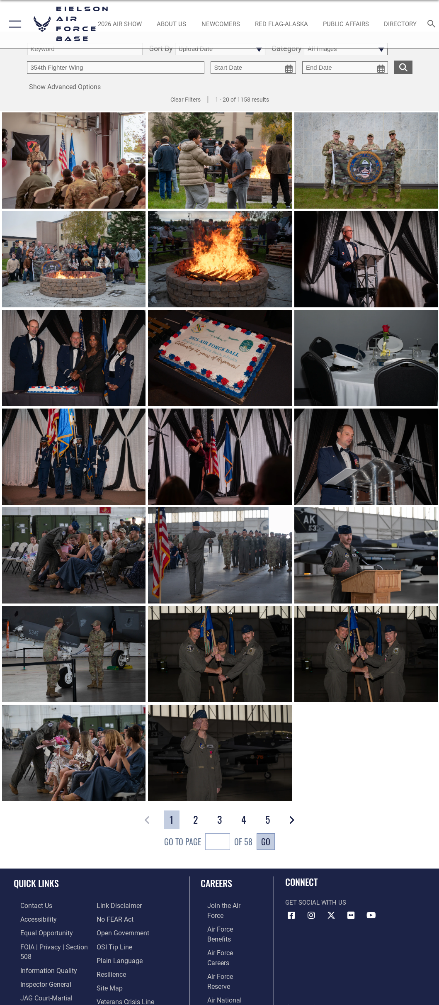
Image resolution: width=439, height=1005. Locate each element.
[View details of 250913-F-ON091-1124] (74, 259)
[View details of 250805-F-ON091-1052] (74, 654)
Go (265, 841)
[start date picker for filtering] (253, 67)
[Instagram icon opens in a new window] (311, 915)
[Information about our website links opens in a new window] (118, 905)
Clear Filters (185, 99)
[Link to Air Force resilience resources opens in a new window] (111, 969)
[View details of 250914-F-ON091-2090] (366, 259)
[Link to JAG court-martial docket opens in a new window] (49, 991)
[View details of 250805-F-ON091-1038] (74, 753)
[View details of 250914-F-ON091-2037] (219, 358)
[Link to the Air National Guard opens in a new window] (226, 956)
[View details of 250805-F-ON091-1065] (366, 555)
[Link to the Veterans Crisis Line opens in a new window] (125, 995)
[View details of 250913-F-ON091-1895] (219, 457)
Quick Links (36, 883)
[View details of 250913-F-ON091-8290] (74, 358)
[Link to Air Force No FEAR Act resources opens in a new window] (115, 918)
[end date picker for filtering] (345, 67)
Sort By (161, 49)
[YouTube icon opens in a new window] (371, 915)
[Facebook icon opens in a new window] (291, 915)
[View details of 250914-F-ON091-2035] (366, 358)
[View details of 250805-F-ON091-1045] (366, 654)
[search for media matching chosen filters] (403, 67)
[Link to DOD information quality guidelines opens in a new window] (40, 965)
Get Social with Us (315, 902)
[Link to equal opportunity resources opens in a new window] (38, 930)
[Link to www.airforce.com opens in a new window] (225, 905)
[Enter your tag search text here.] (115, 67)
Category (287, 49)
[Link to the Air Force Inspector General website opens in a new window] (38, 978)
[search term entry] (85, 49)
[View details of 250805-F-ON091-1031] (219, 753)
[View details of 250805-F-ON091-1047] (219, 654)
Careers (216, 883)
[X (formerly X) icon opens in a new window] (331, 915)
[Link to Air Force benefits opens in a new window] (225, 918)
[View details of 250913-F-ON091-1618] (366, 457)
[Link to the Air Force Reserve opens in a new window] (225, 943)
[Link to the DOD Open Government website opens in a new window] (121, 930)
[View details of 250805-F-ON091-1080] (219, 555)
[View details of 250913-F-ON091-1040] (219, 160)
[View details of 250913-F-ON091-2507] (74, 457)
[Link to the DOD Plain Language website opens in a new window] (117, 956)
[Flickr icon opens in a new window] (351, 915)
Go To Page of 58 (208, 842)
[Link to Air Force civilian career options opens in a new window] (222, 969)
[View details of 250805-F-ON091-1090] (74, 555)
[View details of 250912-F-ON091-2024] (366, 160)
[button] (13, 24)
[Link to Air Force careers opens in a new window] (225, 930)
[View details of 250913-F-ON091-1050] (219, 259)
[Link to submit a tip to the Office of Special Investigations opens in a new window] (113, 943)
